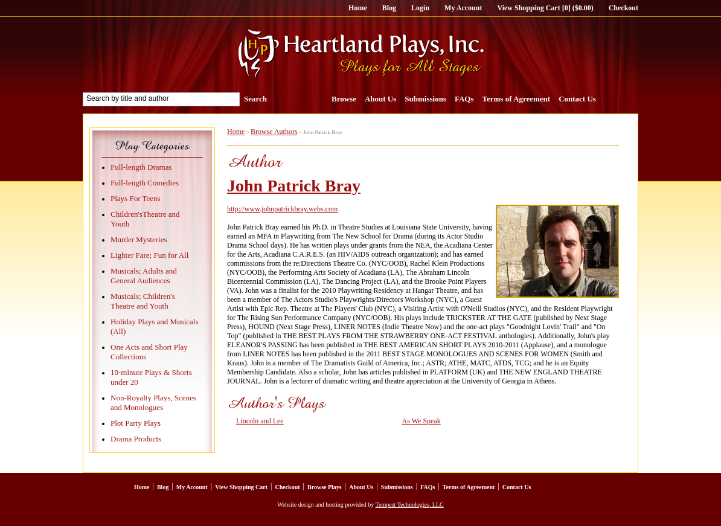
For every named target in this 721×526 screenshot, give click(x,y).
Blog (389, 8)
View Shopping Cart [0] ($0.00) (545, 8)
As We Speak (421, 421)
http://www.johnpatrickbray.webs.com (282, 209)
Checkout (623, 8)
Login (420, 8)
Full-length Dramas (141, 167)
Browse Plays (324, 487)
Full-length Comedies (145, 182)
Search (255, 98)
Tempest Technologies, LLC (410, 504)
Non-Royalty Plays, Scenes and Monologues (153, 402)
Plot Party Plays (136, 423)
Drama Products (136, 438)
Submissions (425, 98)
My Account (463, 8)
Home (357, 8)
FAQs (464, 98)
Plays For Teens (136, 198)
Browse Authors (274, 131)
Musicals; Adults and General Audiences (144, 275)
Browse (344, 98)
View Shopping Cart (241, 487)
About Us (380, 98)
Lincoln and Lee (260, 421)
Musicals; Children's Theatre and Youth (143, 301)
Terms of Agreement (516, 98)
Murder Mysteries (139, 239)
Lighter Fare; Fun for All (149, 255)
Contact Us (577, 98)
